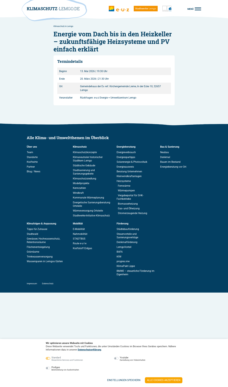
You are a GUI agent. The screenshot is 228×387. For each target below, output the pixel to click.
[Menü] (193, 8)
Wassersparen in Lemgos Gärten (45, 261)
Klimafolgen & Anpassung (41, 223)
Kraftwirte (32, 162)
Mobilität (78, 223)
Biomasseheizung (128, 203)
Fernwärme (124, 185)
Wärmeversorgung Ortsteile (88, 210)
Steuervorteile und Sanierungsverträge (127, 235)
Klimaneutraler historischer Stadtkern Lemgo (88, 159)
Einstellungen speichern (123, 380)
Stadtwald (32, 233)
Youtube (132, 358)
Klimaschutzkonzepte (85, 152)
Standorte (32, 157)
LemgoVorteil (124, 247)
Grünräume (33, 251)
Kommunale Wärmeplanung (88, 197)
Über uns (32, 146)
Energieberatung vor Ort (173, 166)
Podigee (65, 368)
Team (30, 152)
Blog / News (33, 171)
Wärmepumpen (126, 190)
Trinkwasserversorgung (40, 256)
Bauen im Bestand (170, 162)
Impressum (32, 283)
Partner (31, 166)
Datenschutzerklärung (89, 349)
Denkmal (165, 157)
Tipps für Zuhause (37, 229)
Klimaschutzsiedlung (84, 178)
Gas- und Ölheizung (129, 208)
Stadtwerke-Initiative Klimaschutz (91, 215)
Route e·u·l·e (79, 243)
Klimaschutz (80, 146)
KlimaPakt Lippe (126, 266)
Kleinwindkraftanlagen (129, 176)
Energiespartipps (126, 157)
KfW (119, 256)
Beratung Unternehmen (129, 171)
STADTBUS (79, 238)
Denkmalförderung (127, 242)
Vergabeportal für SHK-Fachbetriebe (130, 197)
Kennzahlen (79, 188)
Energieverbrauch (126, 152)
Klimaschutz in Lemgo (63, 26)
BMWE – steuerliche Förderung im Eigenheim (135, 272)
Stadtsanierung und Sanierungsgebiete (84, 172)
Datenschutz (47, 283)
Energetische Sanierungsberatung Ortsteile (91, 204)
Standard (67, 358)
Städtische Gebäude (84, 165)
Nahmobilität (80, 233)
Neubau (164, 152)
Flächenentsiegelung (38, 247)
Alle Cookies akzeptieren (163, 380)
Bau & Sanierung (169, 146)
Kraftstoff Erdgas (82, 248)
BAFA (120, 251)
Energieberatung (126, 146)
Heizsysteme (124, 181)
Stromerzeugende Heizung (132, 213)
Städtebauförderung (128, 229)
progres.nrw (123, 261)
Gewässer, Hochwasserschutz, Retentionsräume (43, 240)
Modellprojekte (81, 183)
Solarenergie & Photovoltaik (132, 162)
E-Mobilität (79, 229)
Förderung (122, 223)
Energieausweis (125, 166)
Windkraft (78, 192)
